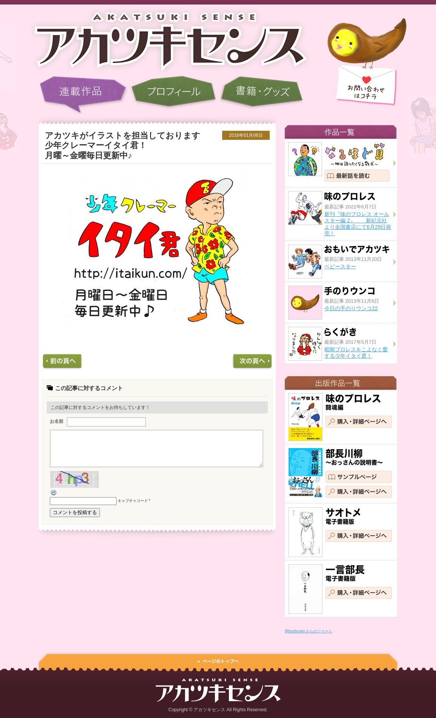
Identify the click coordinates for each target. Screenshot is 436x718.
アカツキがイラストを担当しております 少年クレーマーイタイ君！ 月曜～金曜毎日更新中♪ (137, 145)
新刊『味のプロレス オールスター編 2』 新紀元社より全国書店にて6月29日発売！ (357, 223)
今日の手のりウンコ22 (351, 308)
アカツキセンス (165, 39)
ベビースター (340, 266)
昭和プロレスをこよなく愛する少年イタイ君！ (356, 352)
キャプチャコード (133, 507)
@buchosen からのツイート (308, 631)
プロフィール (173, 95)
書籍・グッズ (262, 95)
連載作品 (82, 95)
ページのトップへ (218, 659)
